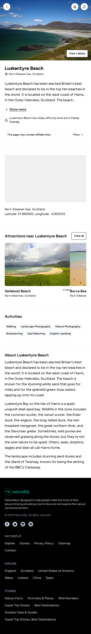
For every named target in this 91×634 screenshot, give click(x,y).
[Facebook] (7, 524)
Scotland (27, 571)
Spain (50, 578)
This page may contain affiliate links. (45, 135)
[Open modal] (84, 6)
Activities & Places (41, 598)
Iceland (23, 578)
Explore (10, 543)
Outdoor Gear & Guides (21, 612)
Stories (25, 543)
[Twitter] (15, 524)
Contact (10, 550)
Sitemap (64, 543)
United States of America (56, 571)
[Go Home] (74, 6)
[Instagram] (22, 524)
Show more (15, 109)
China (37, 578)
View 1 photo (77, 53)
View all (79, 236)
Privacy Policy (44, 543)
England (10, 571)
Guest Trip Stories (17, 605)
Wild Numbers (68, 598)
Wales (9, 578)
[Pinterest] (30, 524)
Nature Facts (14, 598)
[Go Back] (6, 6)
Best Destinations (46, 605)
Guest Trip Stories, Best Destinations (30, 619)
